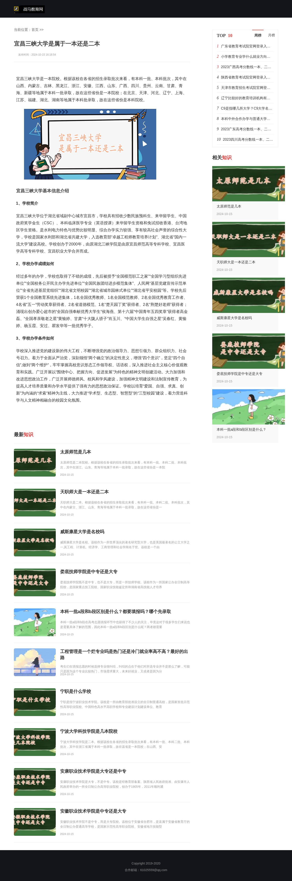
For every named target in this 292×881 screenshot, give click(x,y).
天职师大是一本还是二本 (236, 262)
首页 (35, 30)
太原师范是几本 (229, 206)
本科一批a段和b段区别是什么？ (241, 429)
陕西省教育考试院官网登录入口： (247, 77)
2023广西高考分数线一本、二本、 (248, 67)
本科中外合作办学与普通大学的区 (247, 119)
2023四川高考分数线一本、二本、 (250, 139)
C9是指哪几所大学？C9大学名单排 (248, 108)
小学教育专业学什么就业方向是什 (247, 56)
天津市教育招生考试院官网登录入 (247, 88)
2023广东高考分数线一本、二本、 (248, 129)
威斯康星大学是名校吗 (234, 318)
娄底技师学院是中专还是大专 (239, 374)
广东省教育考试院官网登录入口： (247, 46)
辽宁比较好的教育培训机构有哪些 (247, 98)
